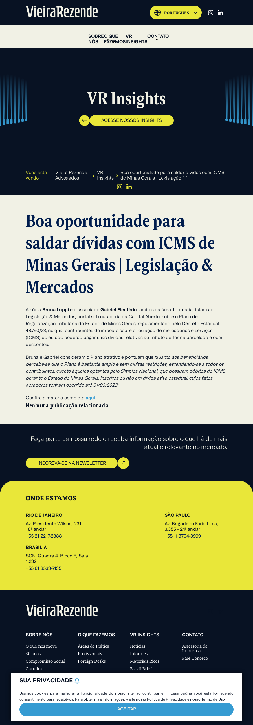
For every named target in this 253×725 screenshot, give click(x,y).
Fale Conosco (195, 658)
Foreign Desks (92, 661)
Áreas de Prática (93, 646)
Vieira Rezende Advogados (71, 176)
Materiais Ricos (144, 661)
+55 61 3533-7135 (43, 568)
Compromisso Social (45, 661)
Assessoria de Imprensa (195, 648)
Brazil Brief (141, 668)
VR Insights (105, 176)
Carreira (34, 668)
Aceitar (126, 709)
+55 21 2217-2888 (44, 536)
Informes (139, 653)
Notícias (137, 646)
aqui (90, 398)
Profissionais (90, 653)
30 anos (33, 653)
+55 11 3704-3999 (183, 536)
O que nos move (41, 646)
